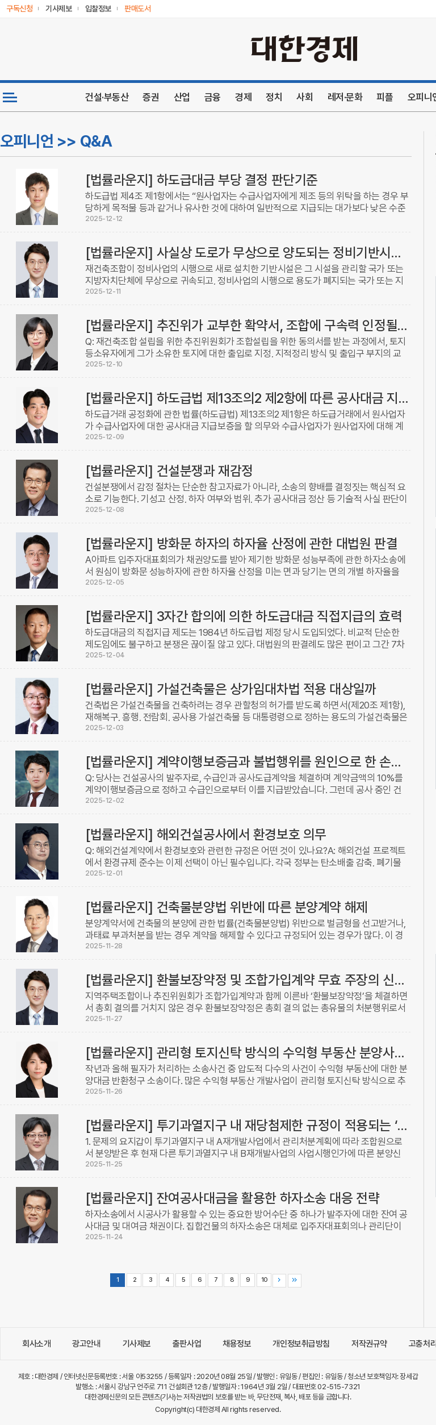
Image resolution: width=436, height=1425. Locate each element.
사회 (304, 97)
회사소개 (36, 1344)
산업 (182, 97)
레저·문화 (345, 97)
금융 (212, 97)
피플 (384, 97)
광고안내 (86, 1344)
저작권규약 (369, 1344)
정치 (274, 97)
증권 (150, 97)
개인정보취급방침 (301, 1344)
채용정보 (237, 1344)
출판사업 (187, 1344)
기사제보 (137, 1344)
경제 (243, 97)
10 (263, 1280)
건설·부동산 (106, 97)
